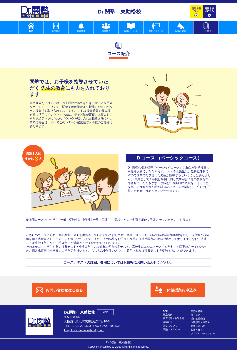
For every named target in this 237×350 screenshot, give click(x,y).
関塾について (170, 325)
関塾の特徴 (197, 311)
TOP (165, 311)
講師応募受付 (198, 318)
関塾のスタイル (171, 329)
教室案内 (168, 314)
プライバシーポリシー (203, 333)
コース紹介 (197, 315)
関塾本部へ (197, 329)
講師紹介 (168, 322)
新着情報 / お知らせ (173, 318)
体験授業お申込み (200, 322)
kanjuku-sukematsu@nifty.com (84, 330)
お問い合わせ (198, 326)
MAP (105, 312)
